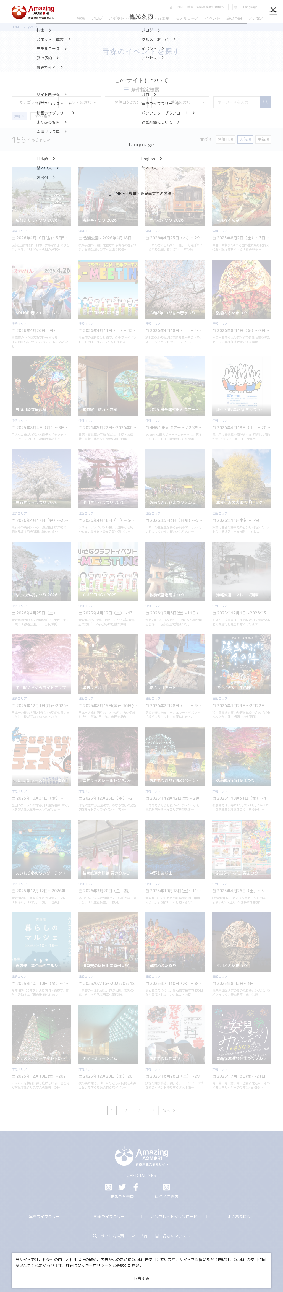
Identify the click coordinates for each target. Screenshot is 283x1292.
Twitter (122, 1187)
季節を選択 (188, 102)
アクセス (256, 18)
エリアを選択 (82, 102)
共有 (139, 1236)
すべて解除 (42, 116)
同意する (141, 1278)
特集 (81, 18)
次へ (169, 1110)
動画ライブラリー (109, 1216)
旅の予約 (234, 18)
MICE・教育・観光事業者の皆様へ (108, 1273)
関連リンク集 (192, 1273)
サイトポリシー (159, 1273)
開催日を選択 (129, 102)
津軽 (19, 116)
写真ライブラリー (44, 1216)
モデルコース (187, 18)
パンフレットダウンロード (174, 1216)
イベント (212, 18)
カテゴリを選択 (34, 102)
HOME (16, 27)
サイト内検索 (108, 1236)
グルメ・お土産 (155, 18)
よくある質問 (239, 1216)
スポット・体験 (122, 18)
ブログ (97, 18)
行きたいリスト (172, 1236)
